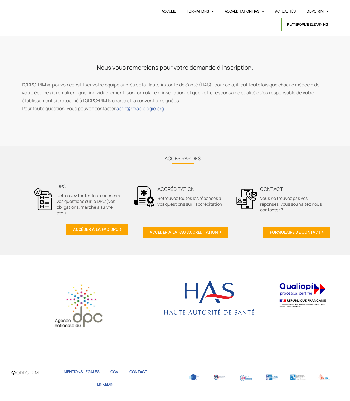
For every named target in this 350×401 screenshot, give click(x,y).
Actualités (285, 11)
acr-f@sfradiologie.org (140, 108)
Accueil (169, 11)
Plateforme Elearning (307, 24)
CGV (114, 371)
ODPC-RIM (318, 11)
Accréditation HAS (244, 11)
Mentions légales (82, 371)
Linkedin (105, 384)
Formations (200, 11)
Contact (138, 371)
